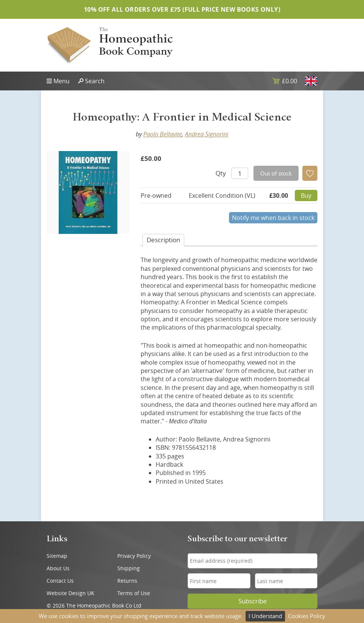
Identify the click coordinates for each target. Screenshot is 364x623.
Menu (61, 81)
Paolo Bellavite (162, 134)
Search (95, 81)
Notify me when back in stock (273, 218)
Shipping (128, 568)
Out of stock (276, 173)
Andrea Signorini (206, 134)
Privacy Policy (134, 555)
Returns (127, 580)
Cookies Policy (306, 616)
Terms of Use (133, 593)
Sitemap (57, 555)
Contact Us (60, 580)
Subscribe (252, 601)
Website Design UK (70, 593)
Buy (306, 195)
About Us (58, 568)
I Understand (265, 616)
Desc (163, 239)
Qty (220, 173)
